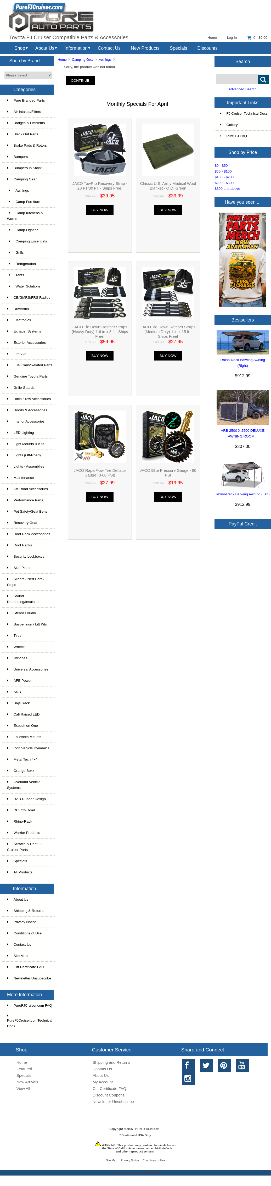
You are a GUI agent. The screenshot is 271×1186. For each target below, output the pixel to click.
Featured (24, 1069)
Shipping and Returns (111, 1062)
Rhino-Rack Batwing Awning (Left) (243, 494)
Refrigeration (21, 264)
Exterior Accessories (26, 343)
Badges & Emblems (26, 123)
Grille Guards (21, 388)
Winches (17, 658)
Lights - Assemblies (25, 466)
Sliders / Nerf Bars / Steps (25, 582)
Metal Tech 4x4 (22, 759)
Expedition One (22, 726)
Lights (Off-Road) (24, 455)
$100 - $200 (224, 177)
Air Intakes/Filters (24, 112)
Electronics (19, 320)
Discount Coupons (109, 1095)
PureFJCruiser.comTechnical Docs (29, 1021)
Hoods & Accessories (27, 410)
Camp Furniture (23, 202)
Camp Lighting (22, 230)
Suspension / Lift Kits (27, 624)
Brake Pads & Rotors (27, 145)
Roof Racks (19, 545)
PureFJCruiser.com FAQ (29, 1005)
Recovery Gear (22, 523)
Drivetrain (18, 309)
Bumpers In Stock (24, 168)
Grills (15, 252)
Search (242, 61)
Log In (232, 38)
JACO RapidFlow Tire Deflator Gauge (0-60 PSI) (100, 472)
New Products (145, 48)
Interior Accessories (26, 421)
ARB (14, 692)
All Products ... (22, 872)
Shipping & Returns (25, 911)
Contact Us (109, 48)
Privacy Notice (21, 922)
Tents (15, 275)
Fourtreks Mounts (24, 737)
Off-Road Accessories (27, 489)
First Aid (16, 354)
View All (23, 1088)
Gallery (229, 125)
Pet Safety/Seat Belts (27, 511)
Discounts (207, 48)
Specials (178, 48)
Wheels (16, 647)
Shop (19, 48)
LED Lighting (20, 433)
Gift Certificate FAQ (25, 967)
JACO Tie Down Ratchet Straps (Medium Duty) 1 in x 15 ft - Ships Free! (168, 332)
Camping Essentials (27, 241)
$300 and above (227, 189)
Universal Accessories (27, 669)
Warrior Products (23, 833)
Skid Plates (19, 568)
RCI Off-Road (21, 810)
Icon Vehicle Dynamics (28, 748)
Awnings (105, 60)
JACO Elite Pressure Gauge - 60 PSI (168, 472)
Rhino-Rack (19, 821)
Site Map (17, 956)
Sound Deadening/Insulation (24, 599)
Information (76, 48)
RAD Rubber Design (26, 799)
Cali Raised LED (23, 714)
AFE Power (19, 681)
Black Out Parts (22, 134)
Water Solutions (24, 286)
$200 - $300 (224, 183)
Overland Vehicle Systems (24, 785)
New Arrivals (27, 1082)
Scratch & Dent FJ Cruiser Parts (24, 847)
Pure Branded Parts (26, 100)
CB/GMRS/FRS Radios (28, 298)
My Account (103, 1082)
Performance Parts (25, 500)
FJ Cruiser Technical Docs (244, 113)
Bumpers (17, 157)
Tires (14, 636)
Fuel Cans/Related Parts (29, 365)
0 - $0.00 (257, 38)
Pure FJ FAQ (233, 136)
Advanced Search (242, 89)
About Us (44, 48)
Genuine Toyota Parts (27, 376)
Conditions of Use (24, 933)
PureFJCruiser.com (147, 1128)
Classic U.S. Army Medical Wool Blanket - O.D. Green (168, 185)
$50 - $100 (223, 171)
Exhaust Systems (24, 331)
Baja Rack (18, 703)
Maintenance (20, 478)
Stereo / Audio (21, 613)
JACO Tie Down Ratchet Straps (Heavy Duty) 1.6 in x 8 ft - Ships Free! (100, 332)
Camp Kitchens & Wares (25, 216)
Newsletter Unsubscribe (29, 978)
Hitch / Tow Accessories (29, 399)
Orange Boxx (20, 771)
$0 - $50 (221, 166)
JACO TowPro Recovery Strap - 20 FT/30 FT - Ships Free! (99, 185)
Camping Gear (83, 60)
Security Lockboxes (25, 556)
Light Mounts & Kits (25, 444)
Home (212, 38)
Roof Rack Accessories (28, 534)
